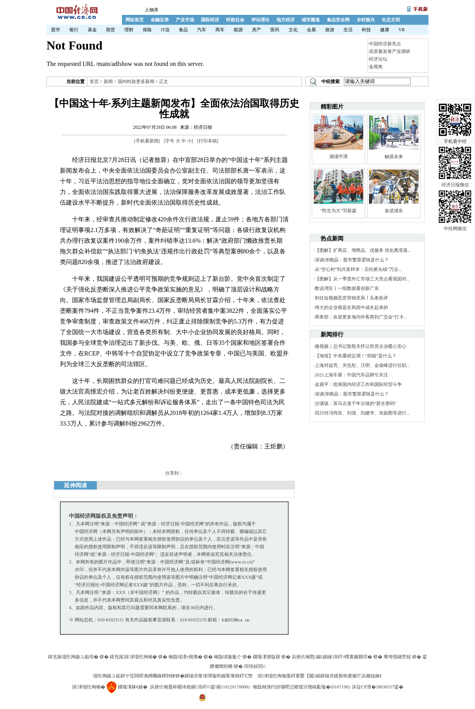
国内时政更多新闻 (136, 81)
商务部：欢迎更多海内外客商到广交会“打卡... (361, 317)
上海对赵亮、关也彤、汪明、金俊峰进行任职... (362, 365)
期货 (110, 29)
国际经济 (210, 19)
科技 (366, 29)
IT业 (165, 29)
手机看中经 (455, 114)
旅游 (329, 29)
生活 (348, 29)
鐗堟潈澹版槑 (266, 656)
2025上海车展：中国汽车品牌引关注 (351, 375)
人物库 (152, 10)
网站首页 (134, 19)
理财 (128, 29)
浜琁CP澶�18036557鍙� (377, 687)
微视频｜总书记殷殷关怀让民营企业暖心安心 (360, 346)
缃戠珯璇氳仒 (227, 656)
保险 (147, 29)
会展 (311, 29)
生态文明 (391, 19)
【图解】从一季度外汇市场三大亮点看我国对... (362, 279)
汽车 (201, 29)
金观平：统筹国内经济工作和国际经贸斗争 (358, 384)
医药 (274, 29)
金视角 (376, 66)
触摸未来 (394, 156)
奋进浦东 (394, 210)
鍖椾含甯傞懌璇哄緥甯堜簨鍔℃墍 (219, 676)
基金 (92, 29)
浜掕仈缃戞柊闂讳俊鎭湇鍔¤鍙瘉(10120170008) (199, 687)
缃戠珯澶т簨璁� (185, 656)
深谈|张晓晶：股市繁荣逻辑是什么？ (352, 259)
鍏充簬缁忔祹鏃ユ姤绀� (73, 656)
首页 (94, 81)
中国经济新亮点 (385, 43)
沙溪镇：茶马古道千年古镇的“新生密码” (356, 403)
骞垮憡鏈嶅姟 (397, 656)
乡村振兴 (365, 19)
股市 (55, 29)
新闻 (108, 81)
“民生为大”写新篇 (338, 210)
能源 (238, 29)
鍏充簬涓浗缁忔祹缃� (133, 656)
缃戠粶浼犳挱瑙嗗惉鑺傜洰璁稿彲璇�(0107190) (301, 687)
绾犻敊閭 (255, 666)
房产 (256, 29)
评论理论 (260, 19)
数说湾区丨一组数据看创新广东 (347, 288)
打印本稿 (208, 141)
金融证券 (160, 19)
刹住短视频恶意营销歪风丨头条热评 (351, 298)
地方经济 (285, 19)
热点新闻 (332, 238)
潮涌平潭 (338, 156)
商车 (220, 29)
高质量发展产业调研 (389, 51)
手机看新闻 (147, 141)
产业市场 (185, 19)
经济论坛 (378, 59)
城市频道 (311, 19)
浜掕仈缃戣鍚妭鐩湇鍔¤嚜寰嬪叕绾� (332, 656)
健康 (384, 29)
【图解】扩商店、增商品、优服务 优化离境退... (363, 250)
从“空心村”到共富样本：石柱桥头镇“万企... (358, 269)
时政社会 (235, 19)
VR (401, 29)
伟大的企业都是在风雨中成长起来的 (351, 307)
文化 (293, 29)
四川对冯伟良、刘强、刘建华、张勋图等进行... (362, 413)
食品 (183, 29)
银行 (74, 29)
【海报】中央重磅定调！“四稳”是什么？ (356, 356)
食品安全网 (338, 19)
